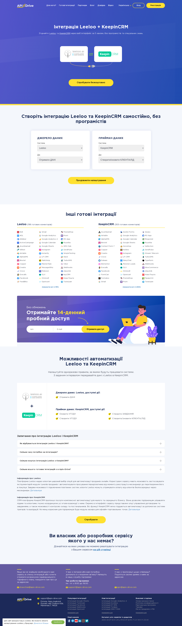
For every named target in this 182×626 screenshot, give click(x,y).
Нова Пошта (69, 278)
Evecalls (23, 274)
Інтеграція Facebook (76, 605)
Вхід (139, 5)
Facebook (24, 278)
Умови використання (145, 601)
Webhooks (68, 267)
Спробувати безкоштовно (91, 83)
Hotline (126, 250)
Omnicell (45, 278)
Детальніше (36, 490)
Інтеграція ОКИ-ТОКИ (111, 609)
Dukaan (104, 260)
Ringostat (149, 239)
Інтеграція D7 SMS (109, 605)
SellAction (149, 246)
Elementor (105, 264)
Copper (23, 264)
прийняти (58, 622)
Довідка (101, 5)
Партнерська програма (146, 605)
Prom (66, 235)
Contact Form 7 (108, 246)
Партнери (82, 5)
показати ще (73, 612)
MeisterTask (46, 264)
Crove (22, 271)
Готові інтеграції (67, 5)
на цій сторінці (102, 550)
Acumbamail (25, 246)
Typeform (149, 260)
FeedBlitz (24, 281)
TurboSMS (68, 260)
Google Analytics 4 (50, 239)
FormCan (105, 274)
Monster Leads (129, 264)
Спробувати (91, 520)
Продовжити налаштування (91, 180)
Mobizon (45, 271)
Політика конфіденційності (147, 603)
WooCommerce (151, 267)
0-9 (146, 620)
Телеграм (68, 281)
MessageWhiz (47, 267)
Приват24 (149, 278)
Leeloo (52, 33)
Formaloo (105, 278)
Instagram (46, 250)
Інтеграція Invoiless (110, 603)
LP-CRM (45, 257)
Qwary (147, 232)
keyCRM (67, 274)
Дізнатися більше (41, 623)
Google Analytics (49, 235)
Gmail (44, 232)
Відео (110, 5)
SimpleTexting (69, 253)
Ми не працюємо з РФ (145, 609)
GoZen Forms (128, 232)
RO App (67, 239)
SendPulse (68, 250)
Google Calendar (49, 242)
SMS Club (67, 246)
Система (41, 143)
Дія (38, 155)
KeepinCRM (64, 33)
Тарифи (139, 607)
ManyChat (127, 260)
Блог (92, 5)
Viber (66, 264)
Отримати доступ (95, 329)
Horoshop (127, 246)
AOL (21, 235)
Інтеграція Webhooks (77, 607)
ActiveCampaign (27, 242)
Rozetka (67, 242)
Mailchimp (46, 260)
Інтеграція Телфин (109, 607)
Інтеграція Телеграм (76, 603)
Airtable (23, 253)
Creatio (23, 267)
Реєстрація (155, 5)
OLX (43, 274)
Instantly (45, 253)
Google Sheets (48, 246)
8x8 (21, 232)
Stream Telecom (152, 253)
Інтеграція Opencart (76, 609)
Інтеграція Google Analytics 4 (114, 601)
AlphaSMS (24, 257)
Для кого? (51, 5)
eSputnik (67, 271)
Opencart (46, 281)
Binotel (23, 260)
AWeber (23, 239)
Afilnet (22, 250)
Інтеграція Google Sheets (78, 601)
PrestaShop (68, 232)
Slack (66, 257)
